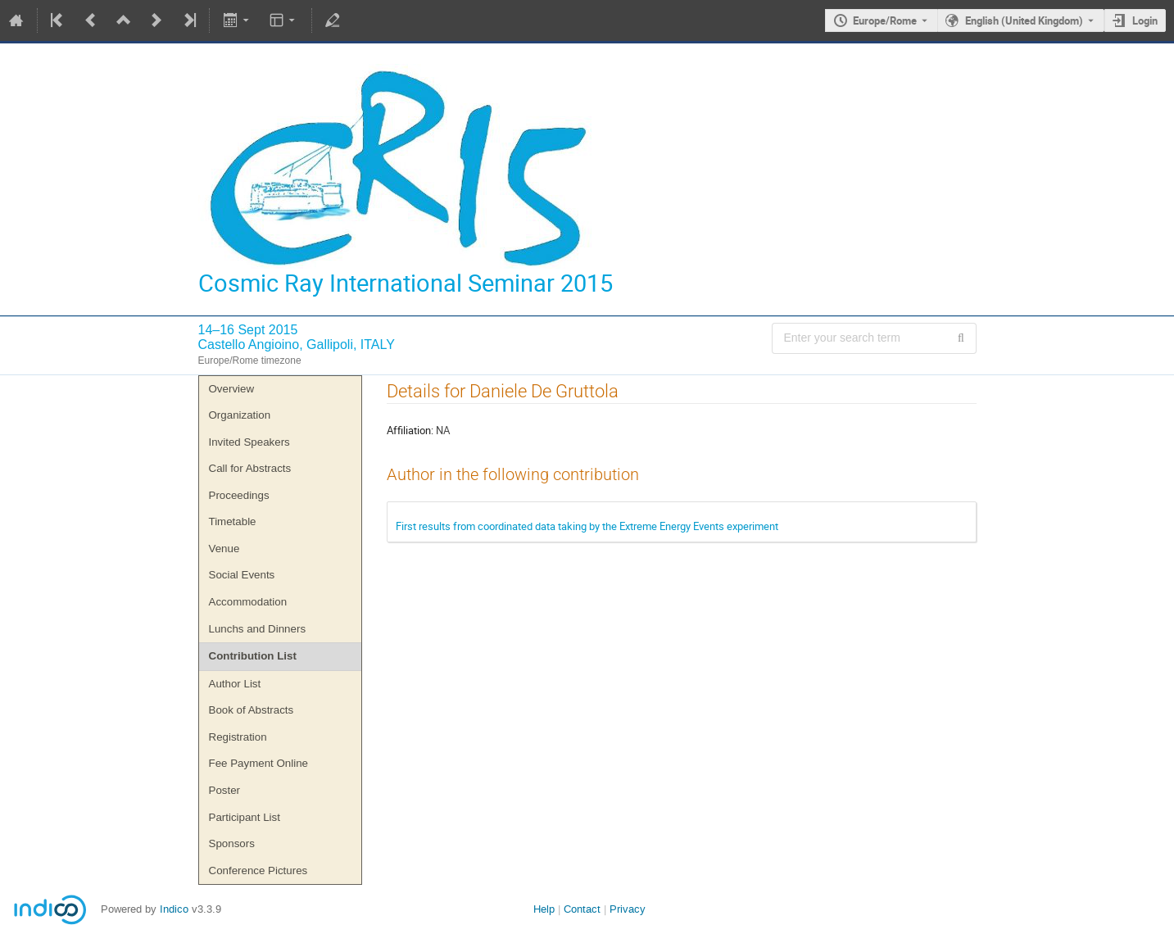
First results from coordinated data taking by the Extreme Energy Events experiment (587, 526)
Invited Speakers (249, 442)
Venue (224, 548)
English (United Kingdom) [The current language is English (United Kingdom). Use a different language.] (1024, 20)
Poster (225, 790)
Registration (238, 737)
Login (1145, 20)
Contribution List (253, 656)
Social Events (242, 575)
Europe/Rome (885, 20)
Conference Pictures (258, 870)
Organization (240, 415)
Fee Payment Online (259, 763)
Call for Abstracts (250, 468)
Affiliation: (410, 430)
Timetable (232, 521)
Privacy (628, 909)
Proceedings (239, 495)
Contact (582, 909)
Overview (232, 389)
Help (544, 909)
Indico (174, 909)
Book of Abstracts (251, 710)
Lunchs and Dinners (257, 629)
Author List (235, 684)
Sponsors (232, 843)
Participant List (244, 817)
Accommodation (248, 602)
